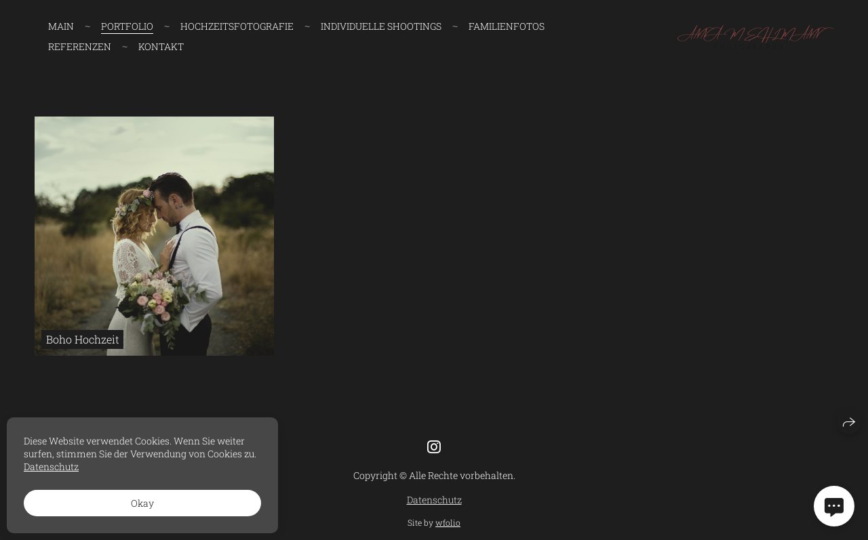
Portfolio (127, 26)
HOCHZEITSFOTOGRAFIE (237, 26)
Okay (142, 503)
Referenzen (79, 46)
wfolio (447, 522)
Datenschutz (434, 499)
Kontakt (161, 46)
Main (61, 26)
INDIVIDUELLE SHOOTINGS (381, 26)
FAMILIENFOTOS (507, 26)
